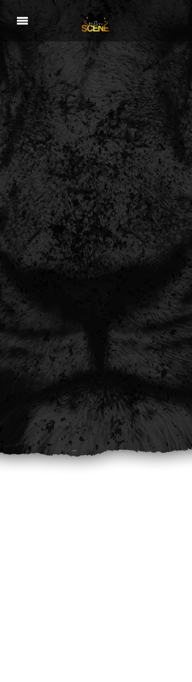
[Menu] (22, 20)
